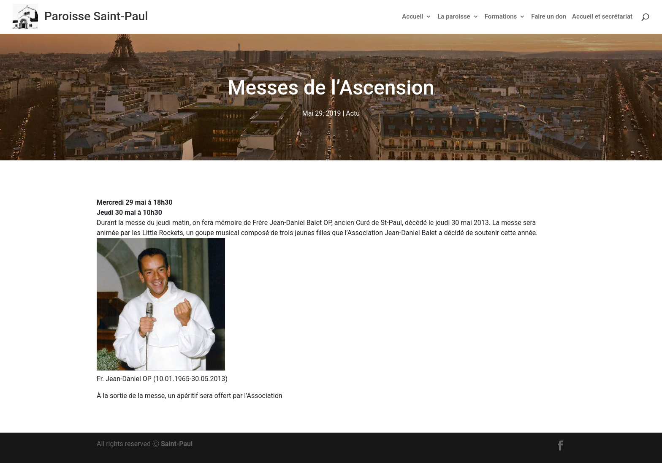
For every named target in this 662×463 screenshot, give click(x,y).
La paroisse (453, 17)
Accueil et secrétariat (602, 17)
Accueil (412, 17)
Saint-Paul (177, 444)
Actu (353, 113)
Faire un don (548, 17)
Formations (501, 17)
